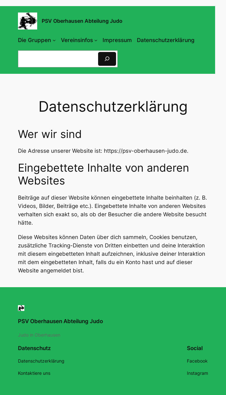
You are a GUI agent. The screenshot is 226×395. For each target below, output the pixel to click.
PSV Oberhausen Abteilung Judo (60, 321)
